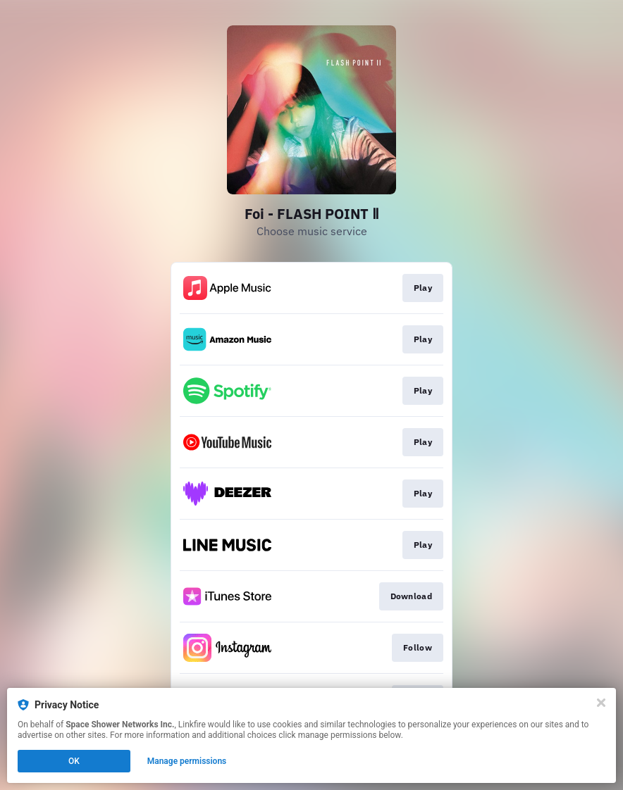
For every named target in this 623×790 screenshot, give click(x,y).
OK (74, 761)
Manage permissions (187, 761)
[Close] (601, 702)
